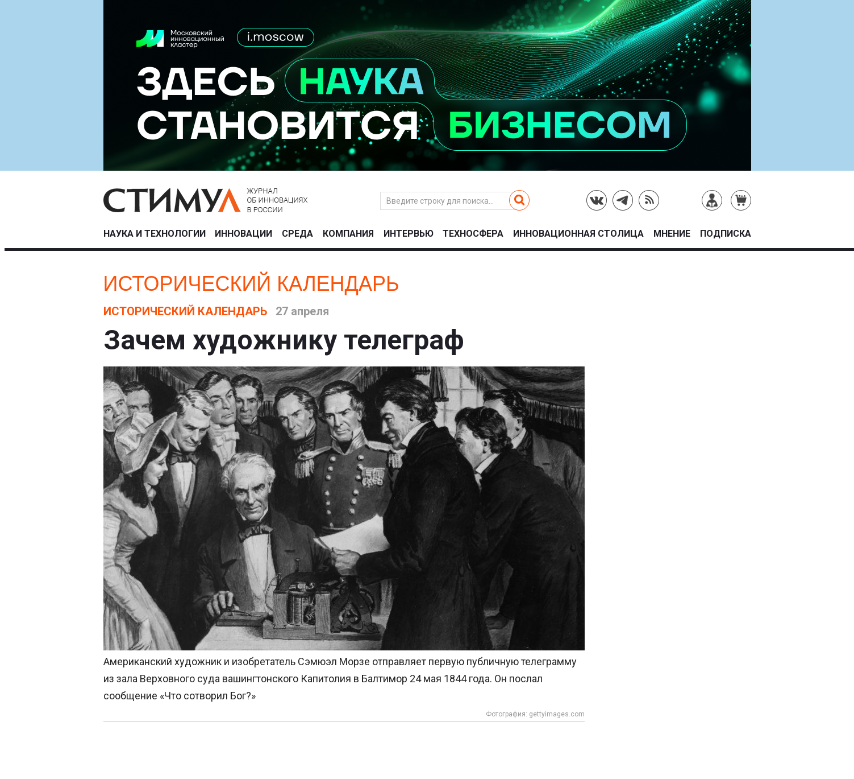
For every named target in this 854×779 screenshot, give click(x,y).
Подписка (725, 234)
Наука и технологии (154, 234)
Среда (297, 234)
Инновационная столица (578, 234)
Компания (348, 234)
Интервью (409, 234)
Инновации (243, 234)
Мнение (671, 234)
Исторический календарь (251, 283)
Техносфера (473, 234)
